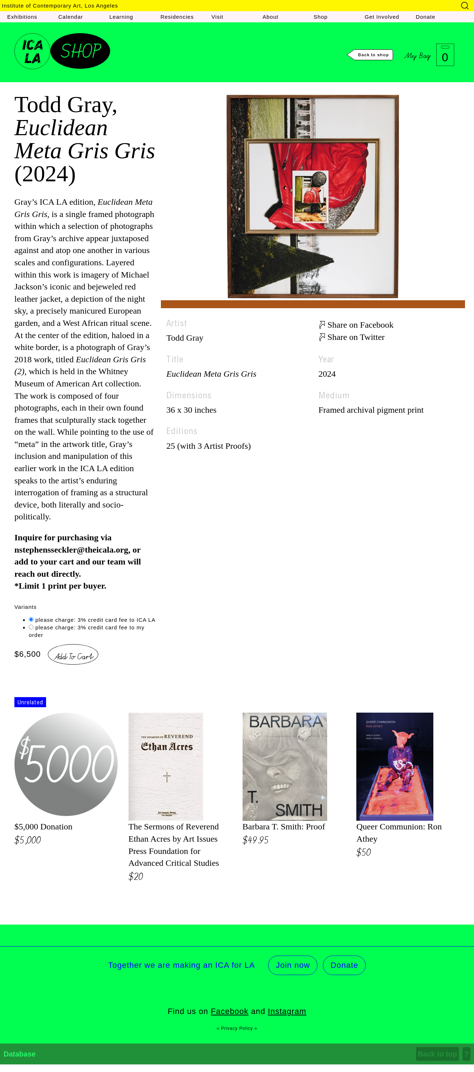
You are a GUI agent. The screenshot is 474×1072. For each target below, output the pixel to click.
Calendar (70, 17)
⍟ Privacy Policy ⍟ (237, 1028)
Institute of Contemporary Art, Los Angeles (60, 6)
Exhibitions (22, 17)
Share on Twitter (356, 337)
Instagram (287, 1011)
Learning (121, 17)
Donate (425, 17)
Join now (293, 965)
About (270, 17)
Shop (320, 17)
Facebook (230, 1011)
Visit (218, 17)
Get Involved (382, 17)
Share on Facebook (361, 324)
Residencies (177, 17)
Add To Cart (73, 655)
